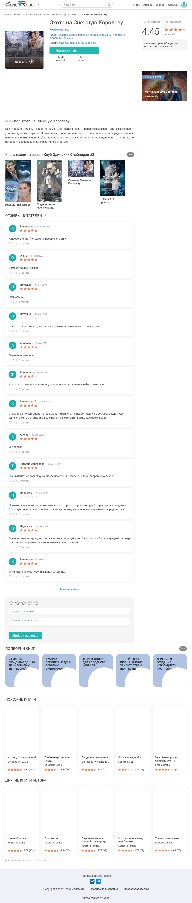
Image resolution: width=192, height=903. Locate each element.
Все (130, 154)
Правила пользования (104, 889)
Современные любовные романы (90, 34)
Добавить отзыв (25, 636)
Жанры (160, 4)
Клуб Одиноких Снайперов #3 (77, 42)
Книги (136, 4)
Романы (63, 34)
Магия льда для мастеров (161, 91)
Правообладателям (136, 889)
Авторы (148, 4)
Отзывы (173, 4)
